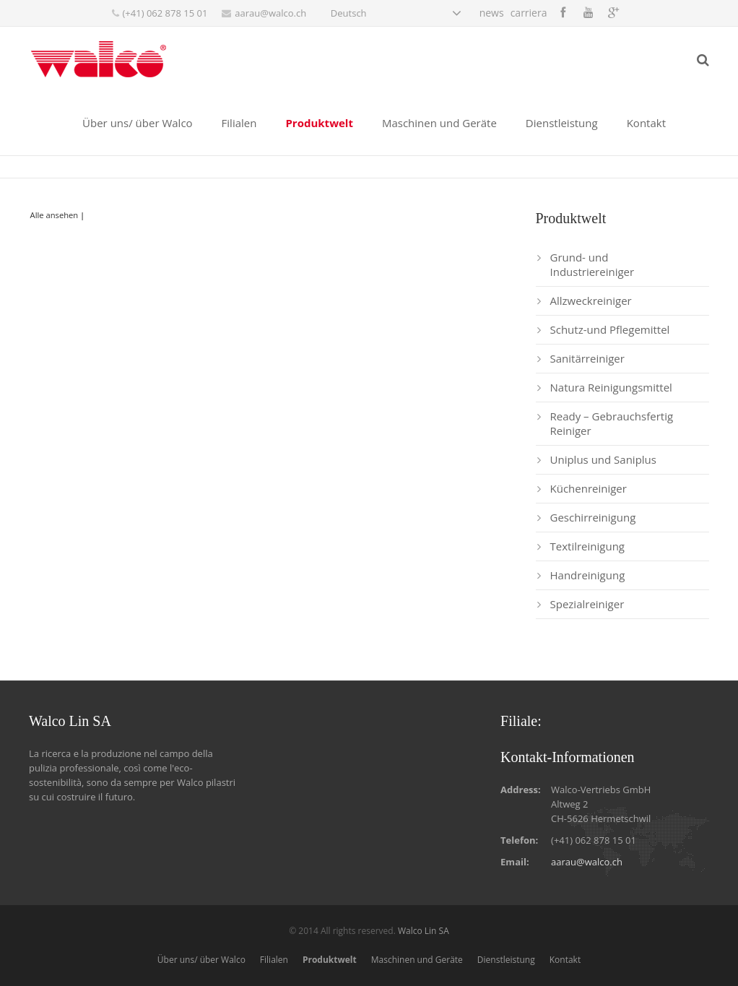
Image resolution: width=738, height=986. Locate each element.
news (491, 13)
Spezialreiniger (587, 604)
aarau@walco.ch (270, 13)
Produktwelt (330, 959)
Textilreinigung (587, 546)
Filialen (274, 959)
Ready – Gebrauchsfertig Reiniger (612, 423)
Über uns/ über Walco (201, 959)
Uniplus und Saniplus (603, 459)
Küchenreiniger (588, 488)
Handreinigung (587, 575)
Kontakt (565, 959)
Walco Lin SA (423, 931)
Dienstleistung (506, 959)
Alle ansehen (54, 214)
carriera (529, 13)
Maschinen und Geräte (417, 959)
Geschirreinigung (593, 517)
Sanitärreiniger (587, 358)
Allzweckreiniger (591, 300)
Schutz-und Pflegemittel (610, 329)
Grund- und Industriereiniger (592, 264)
